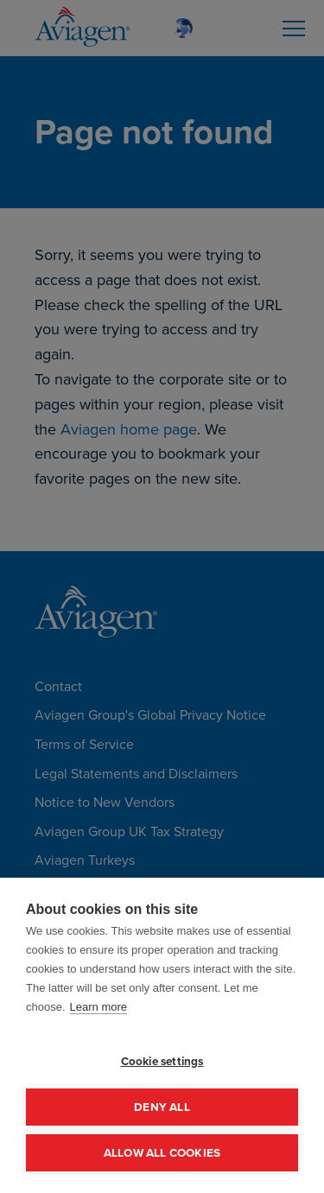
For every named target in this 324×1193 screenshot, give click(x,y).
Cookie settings (162, 1060)
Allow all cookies (162, 1152)
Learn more (98, 1006)
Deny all (162, 1106)
